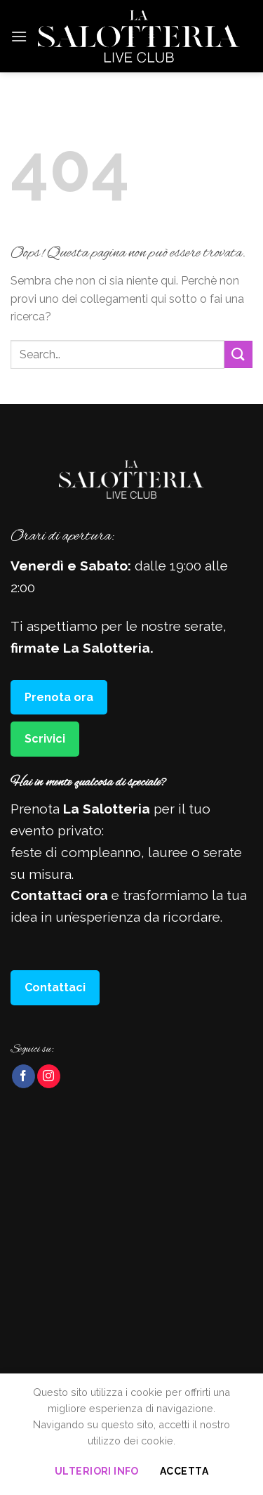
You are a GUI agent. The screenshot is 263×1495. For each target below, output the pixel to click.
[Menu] (19, 36)
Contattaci (55, 987)
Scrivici (45, 738)
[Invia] (238, 354)
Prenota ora (59, 697)
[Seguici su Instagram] (48, 1076)
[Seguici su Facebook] (23, 1076)
